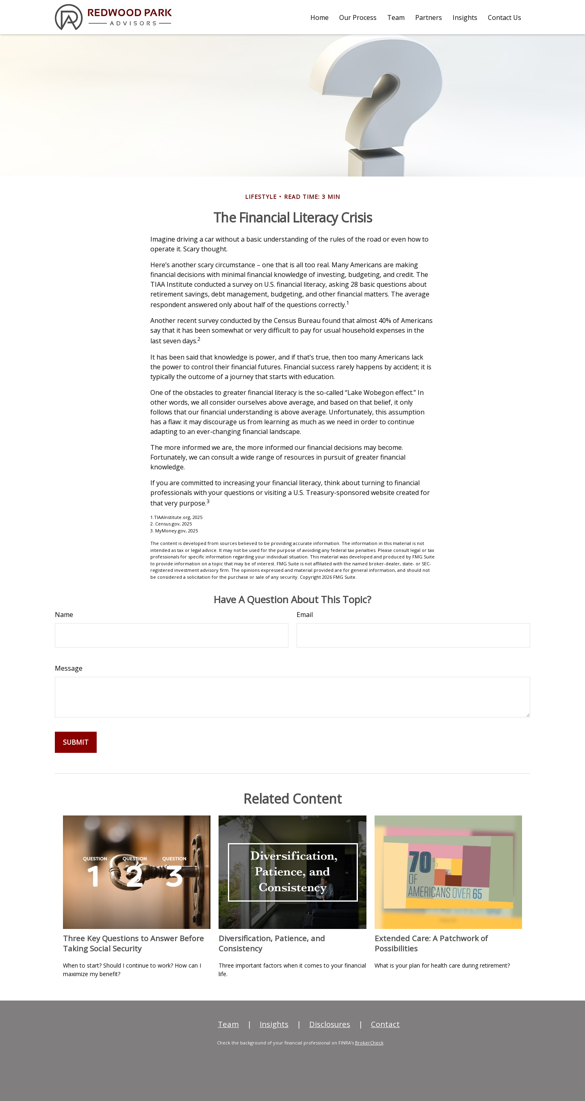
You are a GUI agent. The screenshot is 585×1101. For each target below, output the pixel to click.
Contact (385, 1024)
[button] (319, 17)
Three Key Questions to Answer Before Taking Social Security (133, 943)
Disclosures (329, 1024)
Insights (274, 1024)
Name (64, 614)
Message (68, 668)
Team (228, 1024)
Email (305, 614)
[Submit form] (76, 742)
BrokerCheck (369, 1043)
